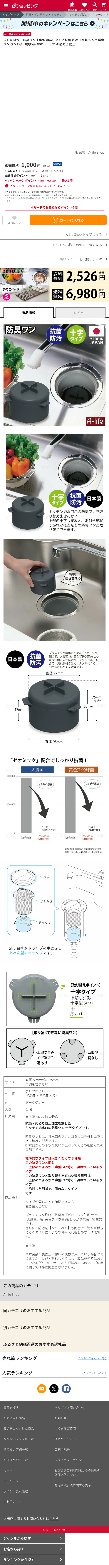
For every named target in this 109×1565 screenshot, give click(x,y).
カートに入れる (68, 220)
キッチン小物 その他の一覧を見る (77, 244)
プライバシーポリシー (70, 1460)
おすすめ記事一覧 (15, 1460)
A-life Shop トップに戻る (84, 234)
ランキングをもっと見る (92, 1358)
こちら (54, 1518)
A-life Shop (11, 1294)
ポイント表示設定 (15, 1491)
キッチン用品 (77, 14)
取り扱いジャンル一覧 (18, 1439)
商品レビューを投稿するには (81, 259)
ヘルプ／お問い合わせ (70, 1407)
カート (8, 1470)
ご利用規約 (62, 1449)
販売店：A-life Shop (89, 152)
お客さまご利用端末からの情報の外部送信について (77, 1472)
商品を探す (11, 1407)
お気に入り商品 (14, 1418)
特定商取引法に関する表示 (73, 1485)
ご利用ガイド (12, 1501)
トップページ (10, 14)
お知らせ (61, 1418)
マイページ (11, 1481)
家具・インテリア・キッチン (44, 14)
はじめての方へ (65, 1439)
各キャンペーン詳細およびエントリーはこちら (39, 186)
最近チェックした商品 (18, 1428)
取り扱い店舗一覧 (15, 1449)
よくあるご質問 (65, 1428)
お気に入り (14, 222)
